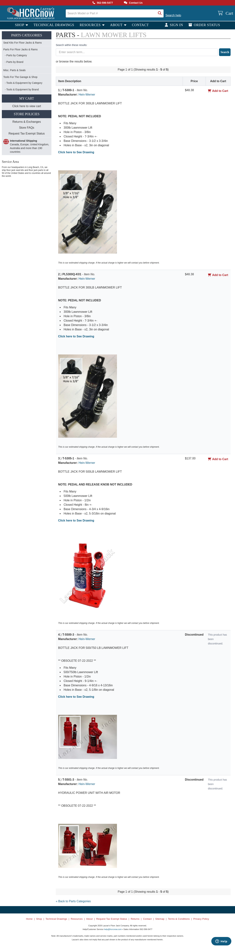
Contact (140, 25)
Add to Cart (218, 90)
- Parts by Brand (14, 61)
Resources (91, 25)
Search (224, 52)
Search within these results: (71, 45)
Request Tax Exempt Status (26, 133)
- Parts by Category (16, 55)
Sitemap (159, 918)
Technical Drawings (54, 25)
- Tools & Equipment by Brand (22, 89)
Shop (20, 25)
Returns (135, 918)
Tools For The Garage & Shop (20, 77)
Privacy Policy (201, 918)
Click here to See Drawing (76, 152)
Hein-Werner (87, 94)
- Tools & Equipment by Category (23, 82)
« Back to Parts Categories (73, 901)
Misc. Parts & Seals (14, 70)
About (116, 25)
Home (29, 918)
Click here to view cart (26, 106)
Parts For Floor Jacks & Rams (20, 49)
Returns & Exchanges (26, 121)
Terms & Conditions (179, 918)
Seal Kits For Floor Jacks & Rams (22, 42)
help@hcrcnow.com (113, 929)
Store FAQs (26, 127)
